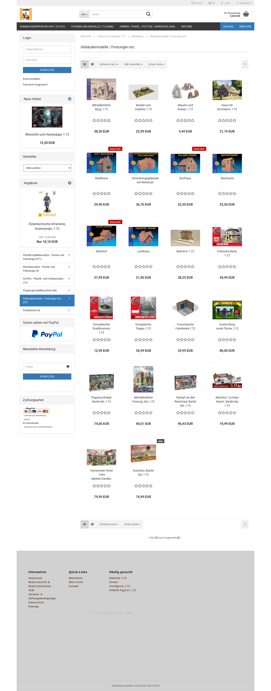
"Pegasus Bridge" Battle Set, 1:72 (101, 399)
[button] (212, 3)
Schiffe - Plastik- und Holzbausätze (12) (43, 280)
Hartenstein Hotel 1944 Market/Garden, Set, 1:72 (101, 475)
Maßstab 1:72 (118, 578)
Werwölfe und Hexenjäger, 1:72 (47, 134)
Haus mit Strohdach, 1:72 (227, 107)
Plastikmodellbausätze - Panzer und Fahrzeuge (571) (43, 257)
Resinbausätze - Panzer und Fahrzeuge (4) (39, 268)
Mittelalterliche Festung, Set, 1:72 (143, 399)
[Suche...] (84, 14)
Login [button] (225, 3)
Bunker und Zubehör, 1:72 (143, 107)
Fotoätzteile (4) (31, 310)
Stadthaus (101, 178)
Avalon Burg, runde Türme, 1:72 (227, 326)
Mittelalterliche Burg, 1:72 (101, 107)
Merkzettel (243, 3)
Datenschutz (36, 602)
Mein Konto (76, 582)
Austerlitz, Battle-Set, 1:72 (143, 472)
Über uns (245, 26)
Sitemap (33, 606)
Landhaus (143, 251)
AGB (31, 590)
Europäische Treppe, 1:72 (143, 326)
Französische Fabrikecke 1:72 (185, 326)
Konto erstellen (31, 78)
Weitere (186, 26)
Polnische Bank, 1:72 (227, 253)
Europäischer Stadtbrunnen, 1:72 (101, 328)
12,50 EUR (47, 143)
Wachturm (227, 178)
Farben (113, 582)
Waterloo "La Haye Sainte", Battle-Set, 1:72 (227, 401)
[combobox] (109, 64)
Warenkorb (75, 578)
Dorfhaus (185, 178)
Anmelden (47, 70)
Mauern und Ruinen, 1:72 (185, 107)
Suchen (228, 26)
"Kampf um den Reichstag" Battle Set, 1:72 (185, 401)
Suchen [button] (197, 3)
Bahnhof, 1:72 (185, 251)
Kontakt (74, 586)
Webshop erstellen (122, 685)
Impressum (35, 578)
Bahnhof (101, 251)
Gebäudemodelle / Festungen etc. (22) (42, 300)
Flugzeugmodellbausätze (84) (40, 290)
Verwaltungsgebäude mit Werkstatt (145, 180)
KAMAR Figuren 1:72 (122, 590)
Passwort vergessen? (35, 84)
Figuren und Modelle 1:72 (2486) (92, 26)
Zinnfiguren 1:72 (119, 586)
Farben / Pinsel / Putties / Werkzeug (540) (147, 26)
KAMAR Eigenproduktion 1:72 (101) (42, 26)
